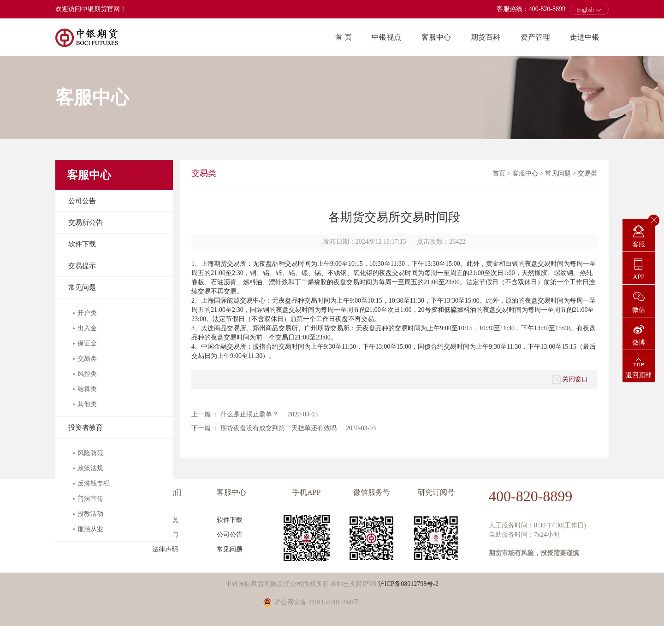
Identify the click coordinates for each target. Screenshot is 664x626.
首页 (498, 173)
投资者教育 (85, 427)
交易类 (587, 173)
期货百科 (485, 37)
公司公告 (82, 201)
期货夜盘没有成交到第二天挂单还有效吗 (278, 428)
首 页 (343, 37)
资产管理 (535, 37)
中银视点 (386, 37)
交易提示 (82, 265)
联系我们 (165, 534)
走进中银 (584, 37)
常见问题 (82, 287)
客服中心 (436, 37)
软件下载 (82, 244)
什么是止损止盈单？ (249, 414)
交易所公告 (85, 222)
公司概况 (165, 519)
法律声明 (165, 549)
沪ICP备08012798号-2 (408, 583)
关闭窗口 (570, 379)
